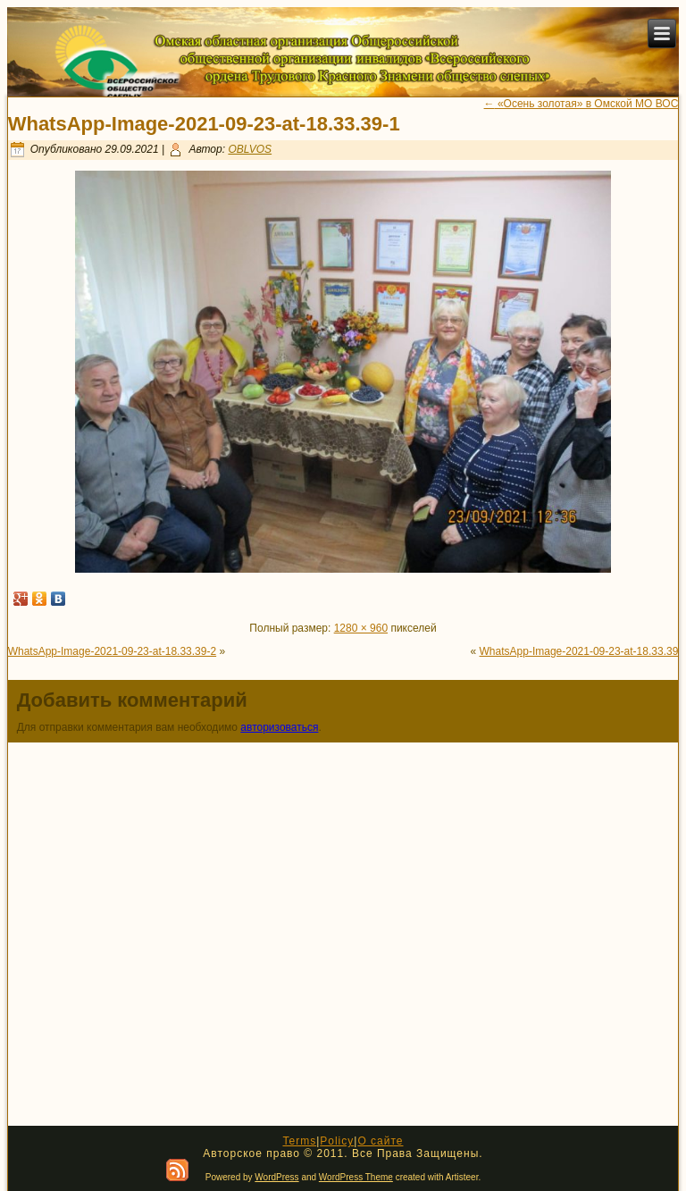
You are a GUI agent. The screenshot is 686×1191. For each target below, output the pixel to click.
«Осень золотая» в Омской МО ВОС (581, 103)
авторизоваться (279, 727)
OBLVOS (250, 149)
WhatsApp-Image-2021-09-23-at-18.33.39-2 (112, 651)
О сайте (380, 1141)
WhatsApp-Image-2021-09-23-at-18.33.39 (579, 651)
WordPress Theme (356, 1177)
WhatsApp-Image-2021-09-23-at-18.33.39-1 (204, 124)
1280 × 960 (361, 628)
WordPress (276, 1177)
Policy (337, 1141)
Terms (299, 1141)
